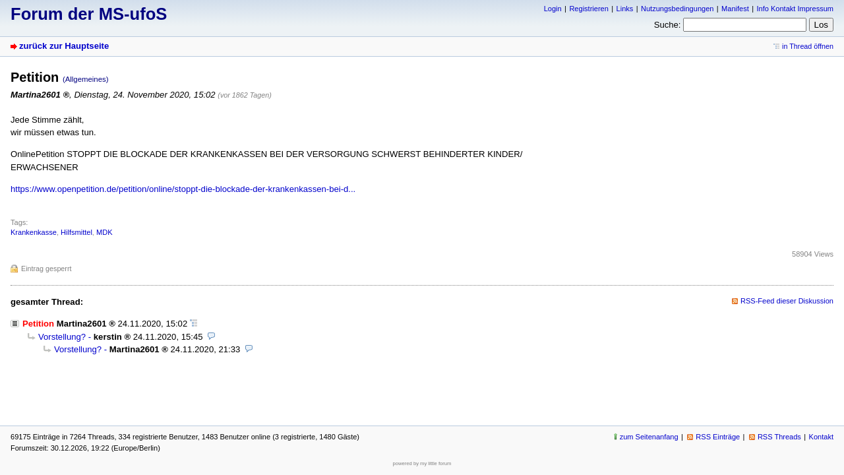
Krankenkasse (34, 232)
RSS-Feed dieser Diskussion (786, 301)
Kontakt (821, 437)
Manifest (735, 9)
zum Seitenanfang (649, 437)
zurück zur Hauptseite (64, 46)
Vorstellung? (62, 337)
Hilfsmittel (76, 232)
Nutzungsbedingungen (677, 9)
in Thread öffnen (807, 46)
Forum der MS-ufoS (89, 14)
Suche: (667, 25)
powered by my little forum (422, 463)
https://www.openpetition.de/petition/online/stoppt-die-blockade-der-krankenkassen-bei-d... (183, 189)
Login (553, 9)
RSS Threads (779, 437)
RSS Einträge (718, 437)
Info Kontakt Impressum (795, 9)
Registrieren (588, 9)
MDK (104, 232)
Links (625, 9)
